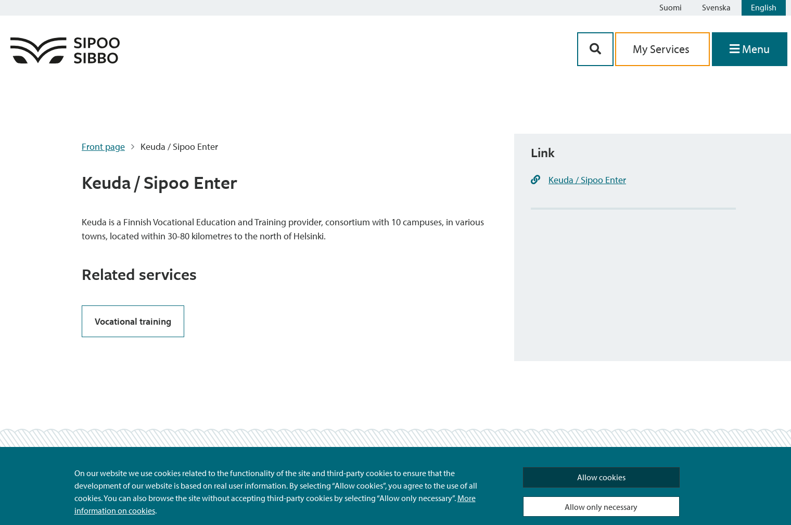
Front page (103, 146)
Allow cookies (601, 477)
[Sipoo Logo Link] (65, 60)
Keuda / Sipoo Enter (587, 180)
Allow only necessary (601, 507)
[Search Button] (595, 49)
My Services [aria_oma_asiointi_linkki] (662, 49)
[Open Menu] (749, 49)
